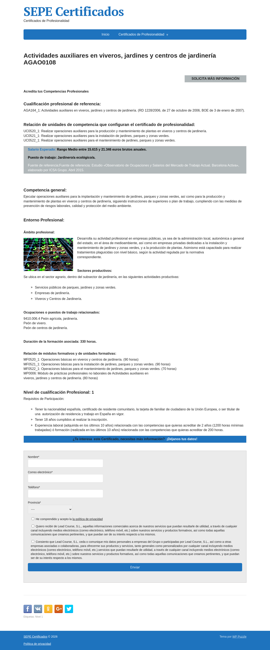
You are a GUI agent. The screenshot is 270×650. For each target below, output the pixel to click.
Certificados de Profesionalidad (141, 34)
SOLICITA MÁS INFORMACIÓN (215, 78)
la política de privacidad (87, 519)
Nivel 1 (39, 616)
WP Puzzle (239, 636)
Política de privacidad (37, 643)
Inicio (105, 34)
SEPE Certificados (74, 11)
